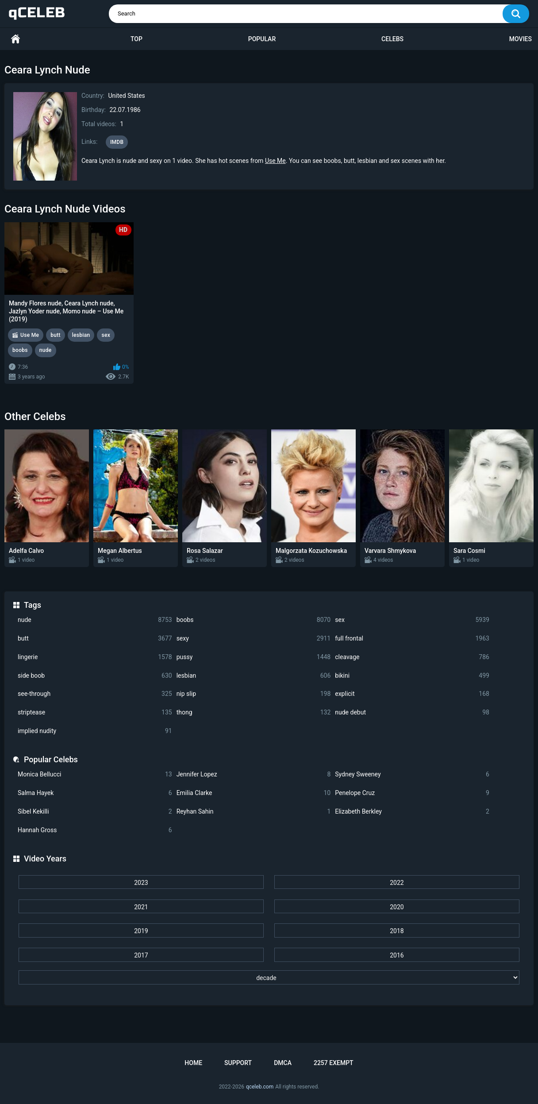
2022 (397, 882)
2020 (397, 907)
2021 (141, 907)
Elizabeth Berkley (412, 811)
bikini (412, 675)
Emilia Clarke (254, 793)
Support (238, 1062)
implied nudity (95, 731)
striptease (95, 712)
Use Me (275, 160)
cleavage (412, 657)
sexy (254, 638)
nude (95, 620)
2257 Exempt (334, 1062)
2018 (397, 930)
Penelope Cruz (412, 793)
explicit (412, 694)
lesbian (254, 675)
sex (412, 620)
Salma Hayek (95, 793)
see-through (95, 694)
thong (254, 712)
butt (95, 638)
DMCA (283, 1062)
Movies (520, 38)
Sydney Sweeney (412, 774)
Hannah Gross (95, 830)
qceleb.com (259, 1087)
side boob (95, 675)
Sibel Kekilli (95, 811)
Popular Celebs (51, 759)
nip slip (254, 694)
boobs (254, 620)
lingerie (95, 657)
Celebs (392, 38)
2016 (397, 955)
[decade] (269, 977)
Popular (262, 38)
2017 (141, 955)
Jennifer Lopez (254, 774)
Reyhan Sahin (254, 811)
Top (136, 38)
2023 (141, 882)
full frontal (412, 638)
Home (15, 39)
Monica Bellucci (95, 774)
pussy (254, 657)
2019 (141, 930)
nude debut (412, 712)
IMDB (117, 142)
